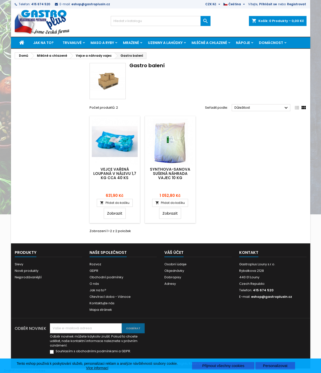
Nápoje (243, 42)
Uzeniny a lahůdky (165, 42)
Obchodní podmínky (106, 277)
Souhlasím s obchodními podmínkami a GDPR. (93, 351)
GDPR (94, 270)
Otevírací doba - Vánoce (110, 296)
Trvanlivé (72, 42)
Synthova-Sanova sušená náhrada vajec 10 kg (170, 173)
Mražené (131, 42)
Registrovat (296, 4)
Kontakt (248, 252)
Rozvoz (95, 264)
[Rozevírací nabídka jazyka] (234, 4)
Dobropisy (172, 277)
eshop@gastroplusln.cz (90, 4)
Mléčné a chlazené (209, 42)
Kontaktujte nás (102, 303)
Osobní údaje (175, 264)
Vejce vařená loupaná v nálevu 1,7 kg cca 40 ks (114, 173)
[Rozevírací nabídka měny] (213, 4)
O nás (94, 283)
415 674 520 (40, 4)
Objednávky (174, 270)
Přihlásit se (268, 4)
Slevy (19, 264)
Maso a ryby (102, 42)
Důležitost (261, 108)
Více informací (97, 368)
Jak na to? (43, 42)
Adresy (170, 283)
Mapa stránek (101, 309)
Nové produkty (26, 270)
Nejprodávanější (28, 277)
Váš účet (174, 252)
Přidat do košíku (114, 203)
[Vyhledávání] (161, 21)
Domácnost (271, 42)
